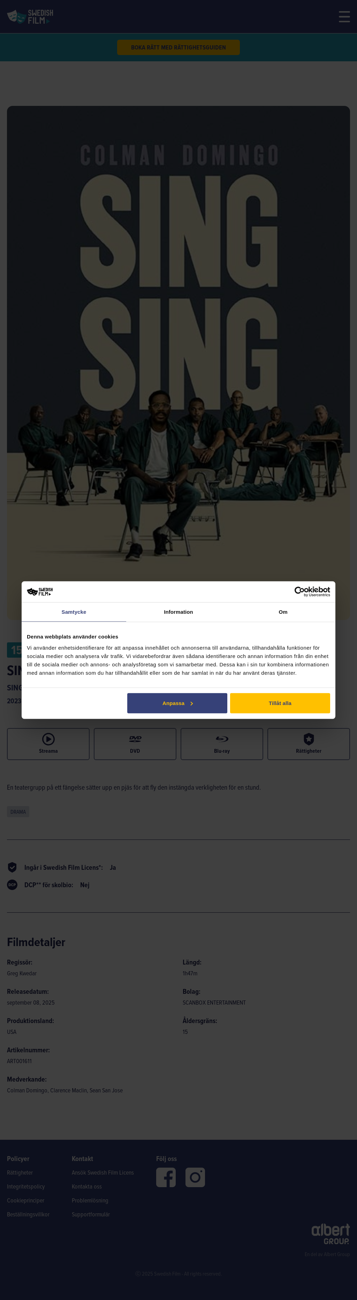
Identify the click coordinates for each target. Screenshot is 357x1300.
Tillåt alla (280, 703)
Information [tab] (178, 612)
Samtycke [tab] (74, 612)
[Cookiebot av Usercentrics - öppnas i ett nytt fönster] (299, 592)
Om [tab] (283, 612)
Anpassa (177, 703)
